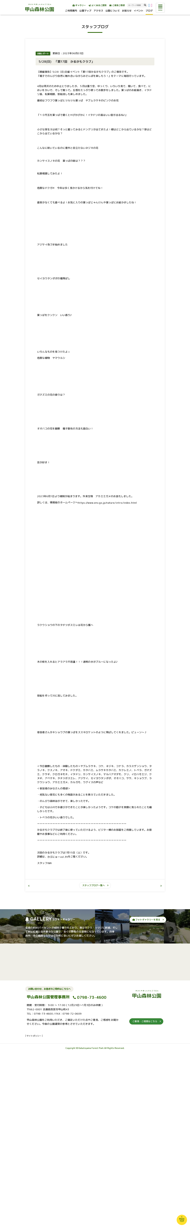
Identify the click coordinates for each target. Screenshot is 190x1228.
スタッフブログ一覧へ (93, 1060)
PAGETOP (182, 1220)
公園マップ (85, 10)
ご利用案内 (71, 10)
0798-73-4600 (92, 1172)
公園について (112, 10)
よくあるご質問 (97, 5)
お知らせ (127, 10)
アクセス (98, 10)
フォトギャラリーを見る (146, 1094)
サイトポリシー (34, 1211)
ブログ (149, 10)
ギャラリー (79, 5)
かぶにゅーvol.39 (57, 1032)
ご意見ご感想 (117, 5)
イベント (138, 10)
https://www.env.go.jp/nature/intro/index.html (107, 678)
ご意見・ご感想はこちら (144, 1196)
